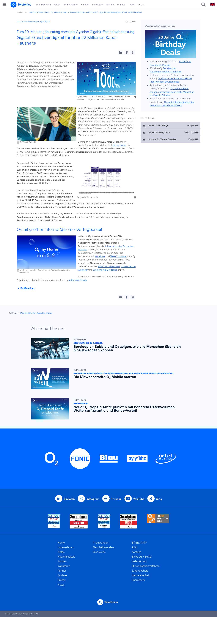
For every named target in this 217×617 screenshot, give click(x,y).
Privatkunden (100, 542)
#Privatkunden (26, 313)
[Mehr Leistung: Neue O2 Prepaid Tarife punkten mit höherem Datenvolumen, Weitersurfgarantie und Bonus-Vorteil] (107, 409)
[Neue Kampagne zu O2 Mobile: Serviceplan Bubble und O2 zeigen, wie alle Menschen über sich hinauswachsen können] (107, 348)
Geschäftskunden (103, 547)
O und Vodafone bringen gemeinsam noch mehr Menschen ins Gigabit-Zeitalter (172, 92)
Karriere (121, 4)
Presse (131, 4)
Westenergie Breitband (105, 269)
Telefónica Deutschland (39, 12)
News (141, 4)
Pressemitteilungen (77, 12)
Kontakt (136, 552)
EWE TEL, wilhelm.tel (109, 266)
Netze (57, 4)
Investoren (97, 4)
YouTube (138, 499)
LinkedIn (69, 499)
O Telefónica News (59, 12)
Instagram (92, 499)
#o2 (34, 313)
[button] (120, 52)
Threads (116, 499)
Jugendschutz (140, 570)
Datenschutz (139, 561)
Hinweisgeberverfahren (146, 566)
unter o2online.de (77, 279)
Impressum (138, 580)
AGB (135, 547)
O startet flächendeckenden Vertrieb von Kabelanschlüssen (172, 103)
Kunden (85, 4)
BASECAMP (139, 542)
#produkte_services (44, 313)
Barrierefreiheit (141, 575)
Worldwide (99, 552)
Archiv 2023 (92, 12)
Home (61, 542)
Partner (110, 4)
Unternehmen (43, 4)
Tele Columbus (118, 256)
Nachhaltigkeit (70, 4)
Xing (159, 499)
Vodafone (100, 256)
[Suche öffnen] (203, 4)
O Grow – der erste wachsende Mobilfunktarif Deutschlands (171, 80)
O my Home (119, 144)
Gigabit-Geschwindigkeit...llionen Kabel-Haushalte (120, 12)
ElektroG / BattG (142, 556)
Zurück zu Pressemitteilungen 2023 (33, 21)
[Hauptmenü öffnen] (4, 4)
